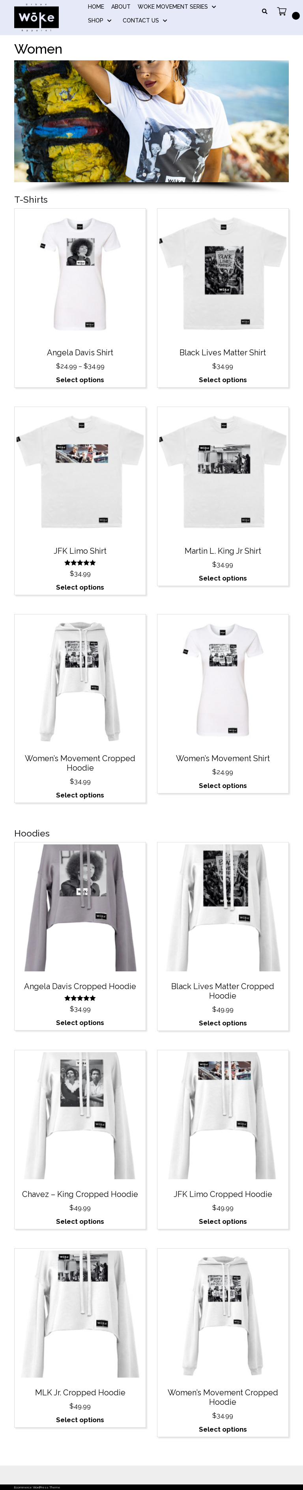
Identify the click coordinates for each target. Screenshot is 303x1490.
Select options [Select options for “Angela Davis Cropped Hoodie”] (80, 1023)
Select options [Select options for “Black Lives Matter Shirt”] (223, 380)
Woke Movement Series (173, 7)
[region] (151, 127)
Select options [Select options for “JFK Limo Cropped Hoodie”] (223, 1221)
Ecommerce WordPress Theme (37, 1487)
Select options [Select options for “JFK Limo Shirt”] (80, 587)
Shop (95, 20)
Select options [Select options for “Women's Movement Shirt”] (223, 786)
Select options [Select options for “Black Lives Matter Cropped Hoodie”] (223, 1023)
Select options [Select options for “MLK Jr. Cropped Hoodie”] (80, 1420)
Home (96, 7)
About (121, 7)
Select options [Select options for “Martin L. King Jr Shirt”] (223, 578)
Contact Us (141, 20)
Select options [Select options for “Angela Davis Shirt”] (80, 380)
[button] (144, 175)
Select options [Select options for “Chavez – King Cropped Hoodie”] (80, 1221)
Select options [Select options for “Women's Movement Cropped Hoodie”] (80, 795)
